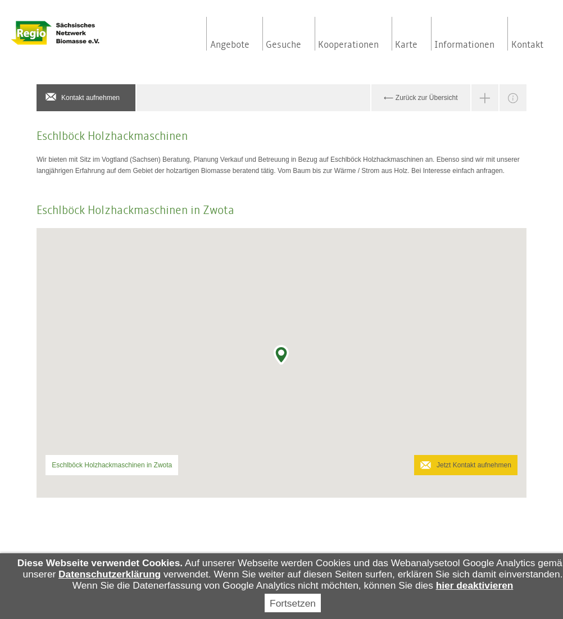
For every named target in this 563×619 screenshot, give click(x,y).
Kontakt (527, 45)
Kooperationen (348, 45)
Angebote (229, 45)
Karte (406, 45)
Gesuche (283, 45)
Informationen (464, 45)
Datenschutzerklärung (109, 574)
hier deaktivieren (475, 585)
